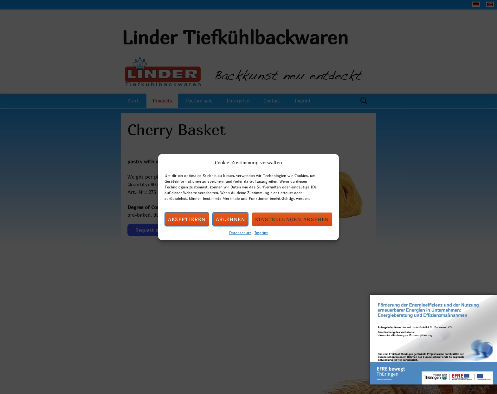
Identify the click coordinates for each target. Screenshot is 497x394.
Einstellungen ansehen (292, 219)
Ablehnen (230, 219)
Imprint (261, 232)
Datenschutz (240, 232)
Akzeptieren (187, 219)
